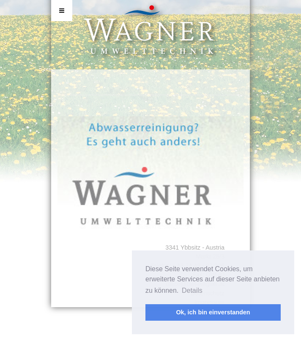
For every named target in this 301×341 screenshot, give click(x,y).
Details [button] (192, 290)
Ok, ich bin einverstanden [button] (213, 312)
